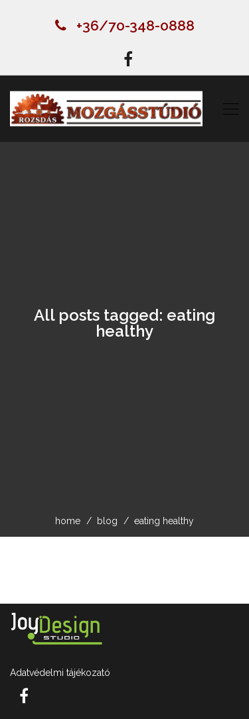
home (67, 521)
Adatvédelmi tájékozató (60, 672)
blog (107, 521)
